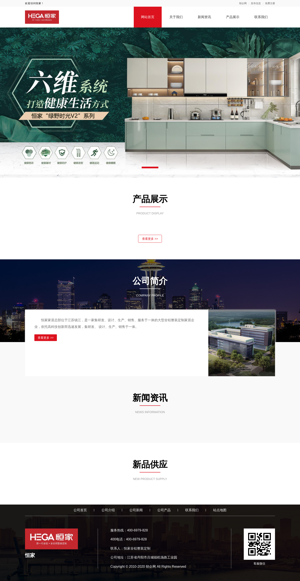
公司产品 (164, 510)
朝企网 (243, 3)
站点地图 (219, 510)
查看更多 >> (150, 238)
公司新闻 (136, 510)
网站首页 (147, 17)
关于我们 (176, 17)
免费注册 (270, 3)
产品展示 (232, 17)
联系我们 (261, 17)
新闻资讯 (204, 17)
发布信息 (256, 3)
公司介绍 (108, 510)
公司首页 (80, 510)
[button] (150, 167)
